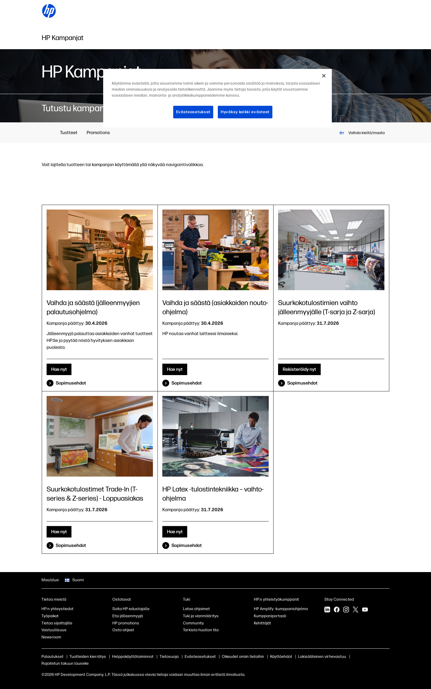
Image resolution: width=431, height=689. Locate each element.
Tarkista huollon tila (201, 630)
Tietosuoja (169, 656)
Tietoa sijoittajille (56, 623)
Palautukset (52, 656)
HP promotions (125, 623)
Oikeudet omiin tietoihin (243, 656)
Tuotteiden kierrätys (87, 656)
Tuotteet (68, 132)
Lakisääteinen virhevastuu (322, 656)
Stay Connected (339, 599)
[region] (217, 98)
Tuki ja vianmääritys (201, 616)
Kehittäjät (262, 623)
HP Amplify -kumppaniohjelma (281, 608)
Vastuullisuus (54, 630)
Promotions (98, 132)
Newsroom (51, 637)
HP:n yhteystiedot (57, 608)
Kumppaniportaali (270, 616)
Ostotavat (121, 599)
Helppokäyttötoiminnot (132, 656)
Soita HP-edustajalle (130, 608)
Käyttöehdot (281, 656)
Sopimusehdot (71, 383)
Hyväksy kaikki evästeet (245, 111)
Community (193, 623)
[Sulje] (324, 75)
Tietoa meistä (53, 599)
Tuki (186, 599)
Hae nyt (59, 369)
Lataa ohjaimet (196, 608)
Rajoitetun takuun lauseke (65, 663)
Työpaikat (50, 616)
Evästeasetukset (200, 656)
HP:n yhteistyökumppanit (276, 599)
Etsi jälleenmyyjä (127, 616)
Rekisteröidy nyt (299, 369)
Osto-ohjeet (123, 630)
